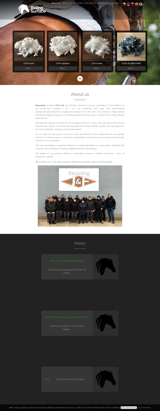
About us (59, 3)
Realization (93, 3)
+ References (106, 3)
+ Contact (118, 3)
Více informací (144, 408)
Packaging (82, 3)
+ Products (70, 3)
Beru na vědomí (129, 408)
